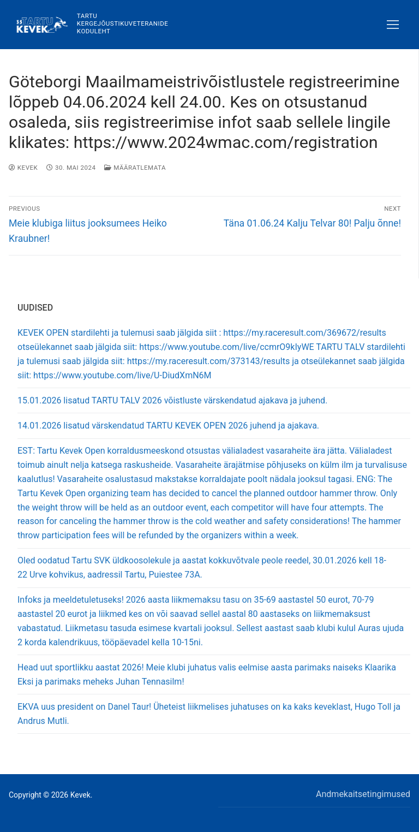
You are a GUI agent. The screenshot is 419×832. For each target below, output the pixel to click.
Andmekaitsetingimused (363, 794)
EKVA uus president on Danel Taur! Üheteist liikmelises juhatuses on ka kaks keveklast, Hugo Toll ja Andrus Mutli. (208, 714)
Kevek (23, 167)
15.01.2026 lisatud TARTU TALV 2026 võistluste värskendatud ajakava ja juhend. (172, 400)
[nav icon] (392, 24)
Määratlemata (134, 167)
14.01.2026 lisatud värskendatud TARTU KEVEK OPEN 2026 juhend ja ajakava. (168, 425)
